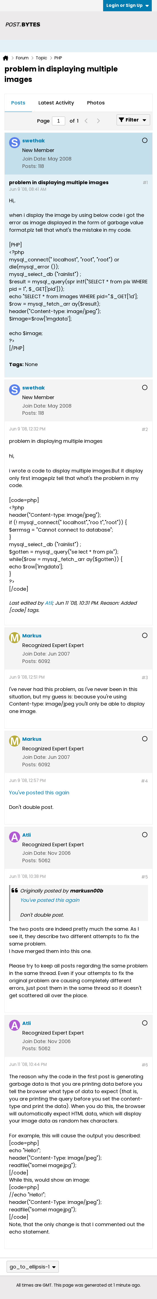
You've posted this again (39, 792)
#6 (145, 1065)
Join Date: (34, 158)
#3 (145, 678)
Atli (48, 602)
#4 (144, 781)
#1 (145, 183)
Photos (96, 102)
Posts (18, 102)
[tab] (18, 103)
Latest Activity (56, 102)
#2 (145, 429)
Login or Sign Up (127, 5)
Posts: (29, 166)
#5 (144, 877)
